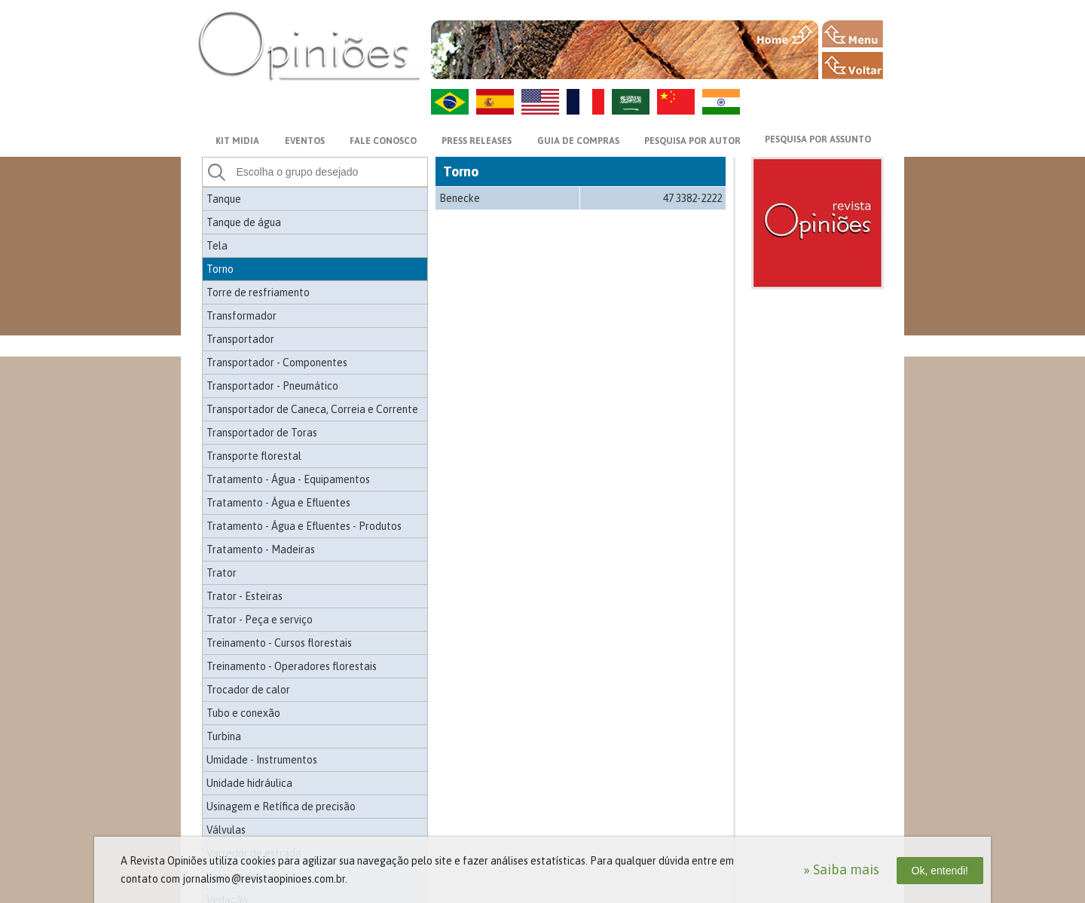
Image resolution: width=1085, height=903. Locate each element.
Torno (220, 269)
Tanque (223, 199)
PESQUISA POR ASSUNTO (818, 139)
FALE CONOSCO (383, 141)
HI (721, 102)
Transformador (241, 316)
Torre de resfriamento (258, 292)
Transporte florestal (253, 456)
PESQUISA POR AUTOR (692, 141)
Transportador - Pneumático (272, 386)
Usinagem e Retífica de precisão (281, 806)
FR (585, 102)
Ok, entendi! (940, 871)
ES (495, 102)
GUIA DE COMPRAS (578, 141)
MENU (852, 33)
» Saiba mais (841, 869)
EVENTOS (305, 141)
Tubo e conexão (243, 713)
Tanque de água (243, 222)
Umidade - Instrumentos (261, 760)
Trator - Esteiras (244, 596)
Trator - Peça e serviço (259, 620)
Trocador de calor (248, 690)
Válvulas (226, 830)
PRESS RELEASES (477, 141)
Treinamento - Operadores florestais (291, 666)
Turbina (223, 736)
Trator (221, 573)
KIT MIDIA (237, 141)
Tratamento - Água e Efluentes (278, 503)
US (540, 102)
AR (630, 102)
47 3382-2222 (692, 198)
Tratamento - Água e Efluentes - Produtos (304, 526)
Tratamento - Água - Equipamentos (288, 479)
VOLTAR (852, 65)
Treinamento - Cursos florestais (279, 643)
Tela (217, 246)
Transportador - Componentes (276, 363)
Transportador (240, 339)
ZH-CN (676, 102)
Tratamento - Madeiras (260, 549)
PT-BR (450, 102)
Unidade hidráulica (249, 783)
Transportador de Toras (261, 433)
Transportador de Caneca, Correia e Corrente (312, 409)
